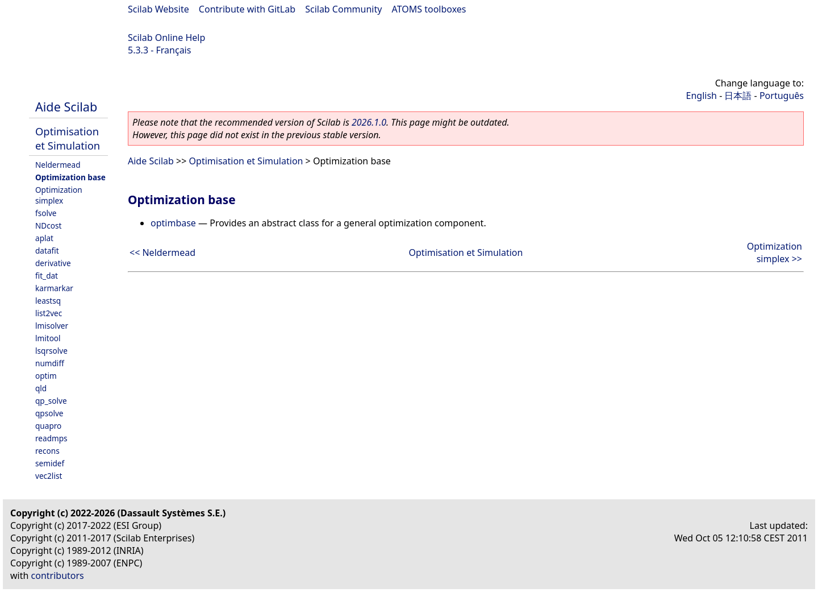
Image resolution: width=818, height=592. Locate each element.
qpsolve (49, 413)
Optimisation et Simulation (67, 138)
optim (46, 375)
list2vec (48, 313)
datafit (47, 250)
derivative (53, 263)
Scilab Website (158, 9)
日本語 (738, 95)
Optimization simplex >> (774, 252)
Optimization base (70, 177)
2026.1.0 (369, 122)
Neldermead (58, 164)
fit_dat (46, 275)
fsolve (46, 213)
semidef (49, 463)
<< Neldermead (162, 252)
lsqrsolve (51, 350)
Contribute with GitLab (247, 9)
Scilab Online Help (166, 37)
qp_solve (51, 400)
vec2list (48, 475)
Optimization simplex (58, 195)
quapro (48, 425)
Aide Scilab (66, 106)
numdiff (49, 363)
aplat (44, 238)
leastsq (48, 300)
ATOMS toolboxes (429, 9)
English (701, 95)
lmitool (48, 338)
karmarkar (54, 288)
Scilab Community (343, 9)
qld (41, 388)
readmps (51, 438)
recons (47, 450)
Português (781, 95)
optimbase (173, 223)
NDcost (48, 225)
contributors (57, 575)
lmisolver (51, 325)
